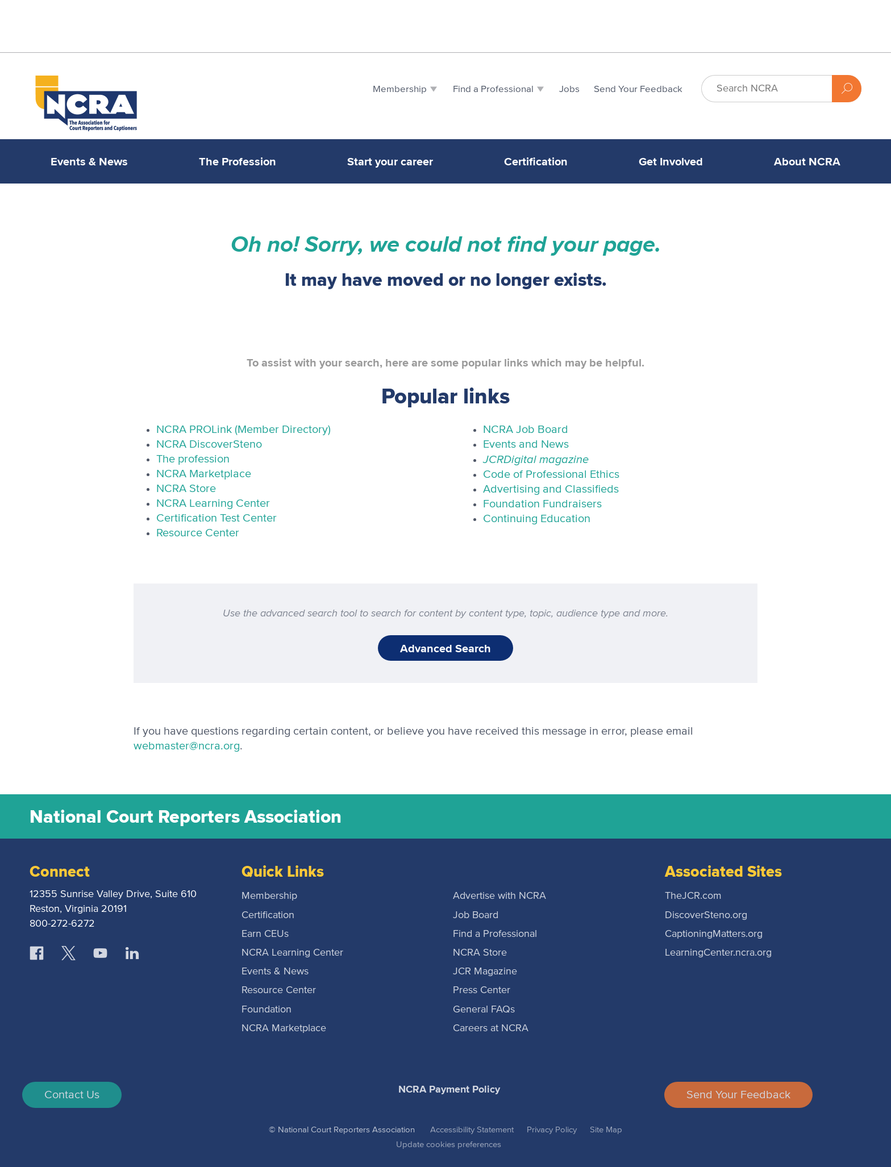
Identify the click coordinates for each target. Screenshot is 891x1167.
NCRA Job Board (525, 429)
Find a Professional (495, 934)
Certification (536, 161)
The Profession (237, 161)
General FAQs (484, 1010)
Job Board (475, 915)
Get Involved (671, 161)
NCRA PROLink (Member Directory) (243, 429)
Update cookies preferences (448, 1144)
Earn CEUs (265, 934)
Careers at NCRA (490, 1028)
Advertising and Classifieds (551, 489)
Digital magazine (536, 459)
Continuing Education (536, 518)
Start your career (390, 161)
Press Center (481, 990)
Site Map (606, 1130)
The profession (193, 459)
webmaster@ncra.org (187, 746)
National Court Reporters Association (186, 816)
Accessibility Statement (472, 1130)
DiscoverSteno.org (706, 915)
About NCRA (807, 161)
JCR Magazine (485, 971)
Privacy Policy (552, 1130)
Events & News (89, 161)
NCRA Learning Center (213, 503)
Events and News (526, 444)
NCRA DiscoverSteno (209, 444)
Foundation (267, 1010)
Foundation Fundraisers (542, 504)
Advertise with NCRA (499, 896)
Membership (269, 896)
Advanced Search (445, 648)
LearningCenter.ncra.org (718, 953)
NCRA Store (186, 488)
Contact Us (71, 1095)
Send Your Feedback (738, 1095)
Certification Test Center (216, 518)
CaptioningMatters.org (714, 934)
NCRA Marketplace (203, 474)
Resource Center (197, 533)
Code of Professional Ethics (551, 474)
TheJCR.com (693, 896)
